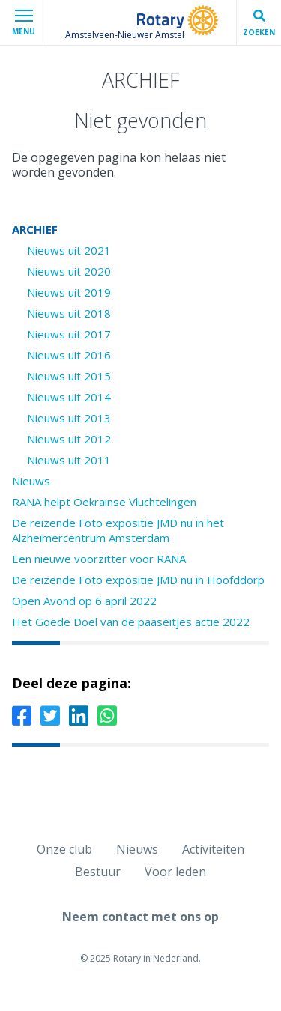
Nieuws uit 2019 (69, 292)
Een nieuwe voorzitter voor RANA (99, 558)
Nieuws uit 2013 (69, 417)
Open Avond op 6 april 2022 (84, 600)
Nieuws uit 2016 (69, 354)
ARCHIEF (35, 229)
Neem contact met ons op (140, 916)
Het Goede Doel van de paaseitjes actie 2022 (131, 621)
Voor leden (175, 871)
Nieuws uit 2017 (69, 334)
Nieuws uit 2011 (69, 459)
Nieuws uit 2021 (69, 250)
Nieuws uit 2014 (69, 396)
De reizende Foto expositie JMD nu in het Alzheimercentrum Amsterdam (118, 530)
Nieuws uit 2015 (69, 375)
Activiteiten (213, 849)
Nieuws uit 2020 (69, 271)
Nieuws (31, 480)
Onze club (64, 849)
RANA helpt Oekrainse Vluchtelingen (104, 501)
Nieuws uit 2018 (69, 313)
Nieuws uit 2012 (69, 438)
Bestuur (98, 871)
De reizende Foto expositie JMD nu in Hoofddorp (138, 579)
